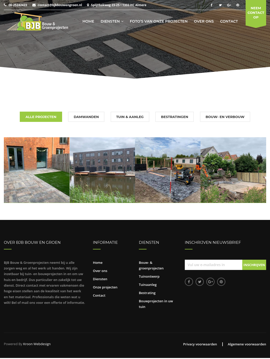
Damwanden (86, 117)
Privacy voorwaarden (200, 344)
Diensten (110, 21)
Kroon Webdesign (37, 344)
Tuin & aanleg (130, 117)
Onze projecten (105, 287)
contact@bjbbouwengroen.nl (60, 5)
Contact (229, 21)
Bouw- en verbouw (225, 117)
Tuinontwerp (149, 276)
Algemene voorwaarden (247, 344)
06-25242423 (17, 5)
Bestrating (147, 292)
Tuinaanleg (148, 284)
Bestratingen (174, 117)
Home (88, 21)
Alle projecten (40, 117)
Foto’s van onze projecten (159, 21)
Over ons (204, 21)
